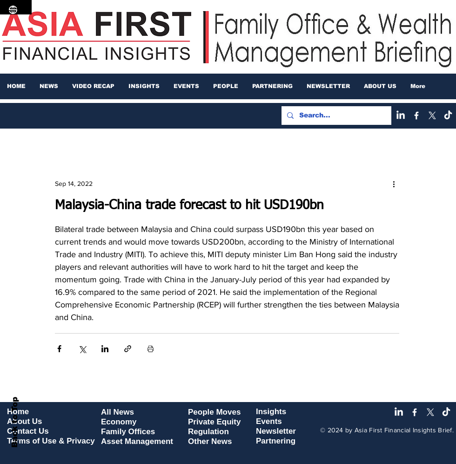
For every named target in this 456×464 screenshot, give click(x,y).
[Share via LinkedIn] (105, 348)
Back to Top (14, 422)
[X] (432, 115)
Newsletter (276, 431)
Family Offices (128, 431)
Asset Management (137, 441)
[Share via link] (127, 348)
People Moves (214, 412)
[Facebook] (416, 115)
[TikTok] (448, 115)
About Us (24, 421)
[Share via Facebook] (59, 348)
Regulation (208, 431)
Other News (210, 441)
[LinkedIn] (401, 115)
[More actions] (393, 183)
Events (269, 421)
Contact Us (28, 431)
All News (117, 412)
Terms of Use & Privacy (51, 441)
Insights (271, 411)
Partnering (275, 441)
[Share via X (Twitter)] (82, 348)
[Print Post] (150, 348)
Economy (119, 421)
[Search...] (335, 115)
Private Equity (214, 421)
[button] (49, 86)
